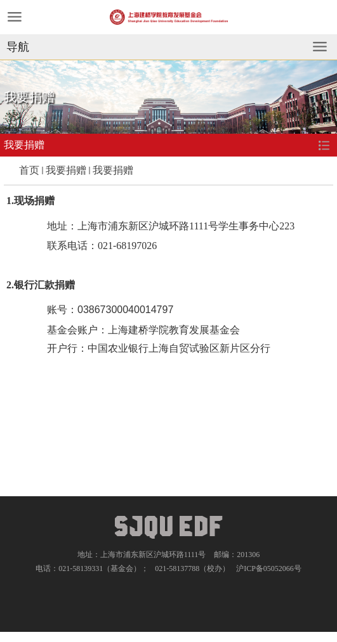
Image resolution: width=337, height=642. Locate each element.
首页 (29, 170)
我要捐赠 (66, 170)
